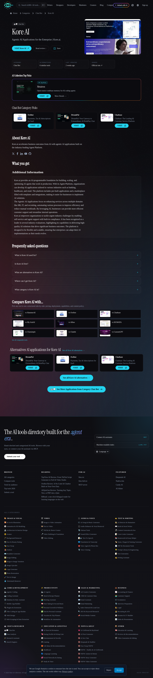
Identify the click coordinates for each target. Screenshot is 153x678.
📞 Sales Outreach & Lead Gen (89, 608)
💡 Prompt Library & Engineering (126, 550)
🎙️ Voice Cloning (84, 550)
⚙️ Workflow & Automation (50, 619)
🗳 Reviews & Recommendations (126, 634)
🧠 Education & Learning (124, 630)
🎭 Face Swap (9, 546)
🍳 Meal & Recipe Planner (50, 596)
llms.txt (81, 477)
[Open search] (32, 5)
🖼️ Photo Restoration (11, 573)
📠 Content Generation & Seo (125, 530)
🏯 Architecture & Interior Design (15, 530)
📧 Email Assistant (84, 600)
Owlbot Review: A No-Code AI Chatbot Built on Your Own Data (56, 485)
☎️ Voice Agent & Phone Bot (88, 546)
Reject (109, 670)
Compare (110, 5)
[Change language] (137, 5)
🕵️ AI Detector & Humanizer (125, 522)
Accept (119, 670)
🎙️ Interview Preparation (123, 604)
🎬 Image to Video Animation (51, 522)
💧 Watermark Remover (12, 581)
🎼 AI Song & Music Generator (89, 522)
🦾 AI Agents (45, 592)
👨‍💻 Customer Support (122, 596)
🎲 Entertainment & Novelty (51, 638)
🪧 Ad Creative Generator (87, 592)
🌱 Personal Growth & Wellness (52, 608)
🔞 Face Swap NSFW (85, 646)
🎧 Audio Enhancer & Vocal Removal (91, 526)
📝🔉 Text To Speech (85, 538)
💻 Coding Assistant (11, 596)
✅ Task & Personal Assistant (51, 611)
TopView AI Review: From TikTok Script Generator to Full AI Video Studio (56, 478)
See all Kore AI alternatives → (76, 378)
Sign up (145, 5)
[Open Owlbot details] (20, 118)
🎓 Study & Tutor (47, 662)
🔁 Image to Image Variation (14, 561)
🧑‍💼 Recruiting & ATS (122, 611)
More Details (60, 96)
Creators (93, 5)
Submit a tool (9, 492)
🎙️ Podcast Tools (84, 530)
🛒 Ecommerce (120, 600)
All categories (9, 477)
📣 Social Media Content (86, 615)
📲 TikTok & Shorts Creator (50, 530)
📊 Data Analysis (10, 634)
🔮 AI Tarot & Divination (50, 630)
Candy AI (119, 485)
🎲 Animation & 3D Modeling (14, 526)
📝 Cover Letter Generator (124, 534)
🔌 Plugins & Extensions (12, 608)
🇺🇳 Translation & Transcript (87, 542)
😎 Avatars (8, 534)
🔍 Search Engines (10, 642)
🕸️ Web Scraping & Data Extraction (16, 619)
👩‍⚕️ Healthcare (46, 650)
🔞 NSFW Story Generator (87, 658)
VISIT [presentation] (44, 96)
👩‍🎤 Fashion (8, 550)
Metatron (41, 86)
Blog (101, 5)
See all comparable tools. (20, 340)
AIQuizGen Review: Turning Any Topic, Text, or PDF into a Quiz (56, 491)
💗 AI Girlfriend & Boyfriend (88, 630)
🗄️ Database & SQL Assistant (14, 600)
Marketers (82, 5)
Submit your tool (15, 456)
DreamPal (75, 115)
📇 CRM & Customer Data (87, 596)
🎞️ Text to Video (47, 526)
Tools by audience (10, 485)
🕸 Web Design (9, 615)
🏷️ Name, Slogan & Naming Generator (128, 542)
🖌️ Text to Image (10, 577)
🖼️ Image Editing (10, 558)
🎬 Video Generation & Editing (126, 638)
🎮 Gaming (45, 642)
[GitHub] (132, 5)
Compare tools (9, 481)
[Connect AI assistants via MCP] (121, 437)
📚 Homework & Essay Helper (125, 538)
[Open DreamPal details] (63, 118)
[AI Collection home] (8, 5)
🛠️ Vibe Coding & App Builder (15, 611)
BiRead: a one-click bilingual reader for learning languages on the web (55, 498)
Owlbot (30, 115)
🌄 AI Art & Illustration (12, 522)
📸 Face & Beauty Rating (13, 542)
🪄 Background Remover (13, 538)
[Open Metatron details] (24, 87)
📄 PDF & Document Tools (124, 546)
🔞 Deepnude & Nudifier (86, 642)
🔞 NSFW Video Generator (87, 662)
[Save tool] (57, 48)
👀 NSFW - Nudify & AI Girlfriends (90, 650)
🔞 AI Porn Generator (85, 634)
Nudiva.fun (120, 481)
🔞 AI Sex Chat (83, 638)
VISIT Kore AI (22, 48)
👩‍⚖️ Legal (118, 608)
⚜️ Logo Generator (10, 569)
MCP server (83, 485)
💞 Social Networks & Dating (51, 658)
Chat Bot (39, 13)
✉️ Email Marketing (85, 604)
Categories (24, 13)
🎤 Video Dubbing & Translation (52, 534)
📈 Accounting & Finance (124, 592)
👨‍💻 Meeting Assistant (48, 600)
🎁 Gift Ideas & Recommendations (53, 646)
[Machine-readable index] (121, 445)
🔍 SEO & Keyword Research (88, 611)
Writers (49, 5)
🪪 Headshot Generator (12, 554)
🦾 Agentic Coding (10, 592)
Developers (71, 5)
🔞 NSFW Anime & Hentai (87, 654)
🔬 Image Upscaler (10, 565)
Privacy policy (67, 672)
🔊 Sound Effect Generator (87, 534)
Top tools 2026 (9, 489)
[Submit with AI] (121, 5)
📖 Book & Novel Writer (123, 526)
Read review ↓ (41, 48)
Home (13, 13)
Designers (59, 5)
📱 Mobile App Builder (12, 604)
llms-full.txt (83, 481)
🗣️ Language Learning (49, 654)
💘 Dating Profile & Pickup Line (52, 634)
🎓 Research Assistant (11, 638)
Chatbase (118, 115)
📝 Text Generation (121, 554)
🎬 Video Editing (47, 538)
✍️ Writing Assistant (122, 558)
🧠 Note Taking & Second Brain (52, 604)
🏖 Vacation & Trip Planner (50, 615)
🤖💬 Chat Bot (9, 630)
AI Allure (119, 489)
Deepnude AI (120, 477)
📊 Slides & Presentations (124, 619)
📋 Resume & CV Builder (124, 615)
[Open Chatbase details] (107, 118)
